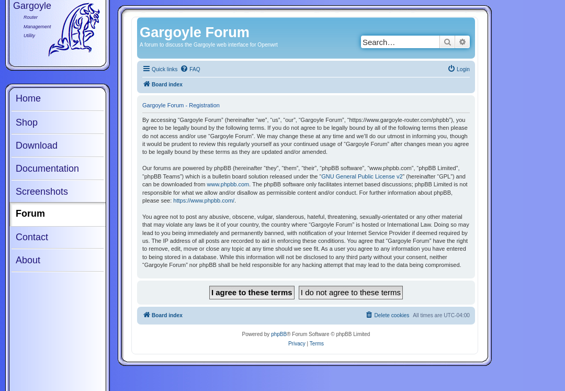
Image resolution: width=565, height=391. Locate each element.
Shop (27, 122)
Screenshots (42, 191)
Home (28, 98)
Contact (32, 237)
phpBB (279, 334)
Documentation (47, 168)
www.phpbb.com (228, 184)
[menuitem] (190, 69)
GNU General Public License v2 (361, 176)
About (28, 260)
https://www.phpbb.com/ (203, 200)
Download (37, 145)
